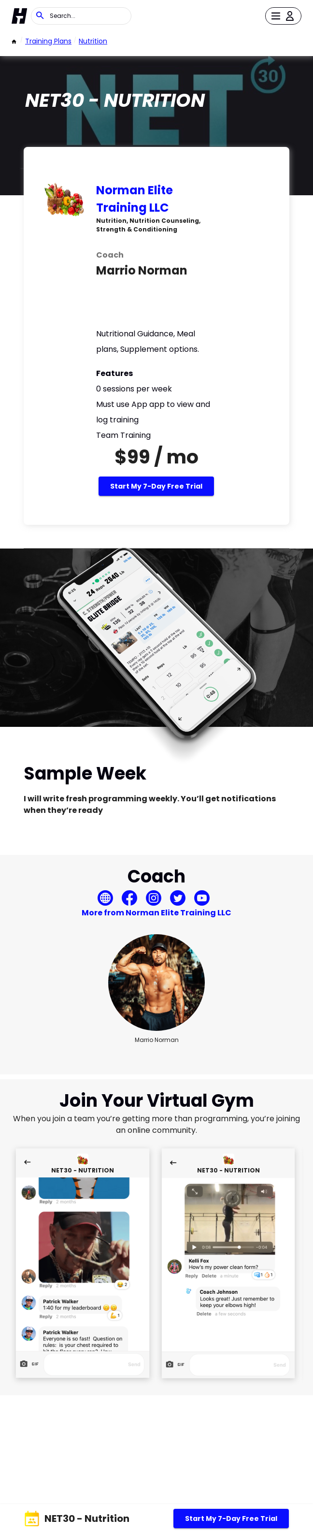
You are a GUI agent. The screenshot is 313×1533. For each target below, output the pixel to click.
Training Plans (48, 41)
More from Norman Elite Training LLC (156, 912)
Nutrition (93, 41)
